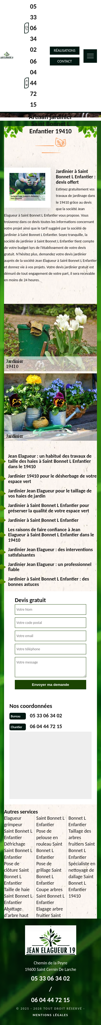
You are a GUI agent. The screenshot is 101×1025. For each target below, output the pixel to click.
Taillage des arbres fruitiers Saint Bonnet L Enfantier (81, 844)
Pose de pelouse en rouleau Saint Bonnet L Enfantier (49, 844)
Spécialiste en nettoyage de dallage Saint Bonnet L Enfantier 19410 (81, 880)
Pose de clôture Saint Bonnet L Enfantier (16, 873)
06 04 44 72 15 (33, 82)
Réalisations (64, 50)
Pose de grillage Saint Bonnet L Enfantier (48, 873)
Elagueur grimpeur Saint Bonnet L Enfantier (18, 827)
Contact (64, 61)
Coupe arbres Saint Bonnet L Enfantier (50, 896)
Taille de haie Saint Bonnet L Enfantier (18, 896)
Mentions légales (50, 1015)
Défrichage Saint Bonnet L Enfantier (18, 850)
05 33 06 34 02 (33, 27)
